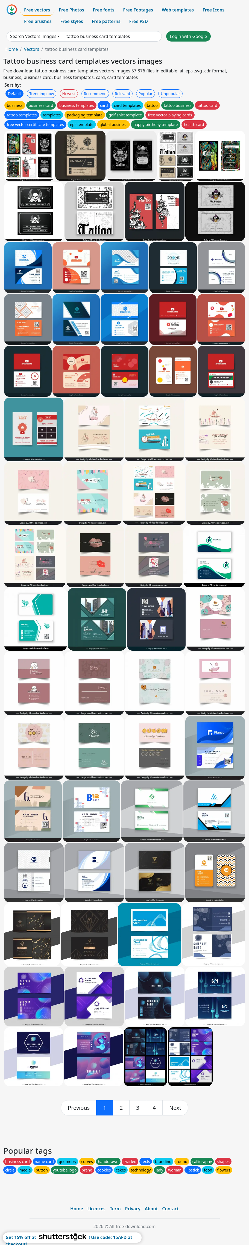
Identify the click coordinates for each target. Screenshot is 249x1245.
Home (11, 49)
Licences (96, 1209)
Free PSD (138, 21)
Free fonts (104, 10)
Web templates (178, 10)
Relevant (122, 93)
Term (115, 1209)
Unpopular (170, 93)
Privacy (132, 1209)
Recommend (95, 93)
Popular (146, 93)
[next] (175, 1107)
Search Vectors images (33, 36)
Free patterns (106, 21)
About (151, 1209)
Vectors (31, 49)
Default (14, 93)
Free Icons (213, 10)
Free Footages (138, 10)
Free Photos (71, 10)
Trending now (41, 93)
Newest (69, 93)
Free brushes (38, 21)
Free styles (71, 21)
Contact (170, 1209)
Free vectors (37, 10)
